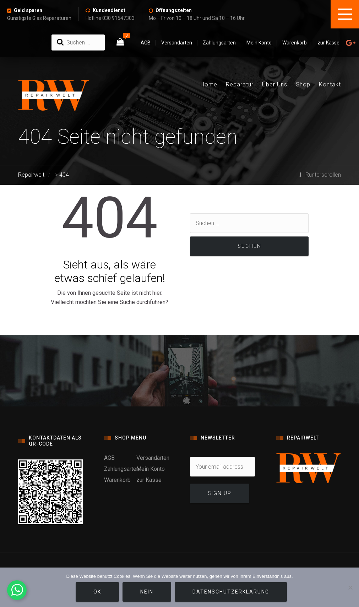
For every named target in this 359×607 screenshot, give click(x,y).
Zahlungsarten (219, 43)
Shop (303, 84)
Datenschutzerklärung (230, 592)
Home (209, 84)
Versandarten (176, 43)
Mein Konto (259, 43)
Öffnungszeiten (174, 10)
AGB (146, 43)
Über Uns (274, 84)
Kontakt (330, 84)
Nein (146, 592)
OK (97, 592)
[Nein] (350, 587)
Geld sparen (28, 10)
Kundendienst (109, 10)
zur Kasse (328, 43)
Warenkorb (294, 43)
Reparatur (240, 84)
